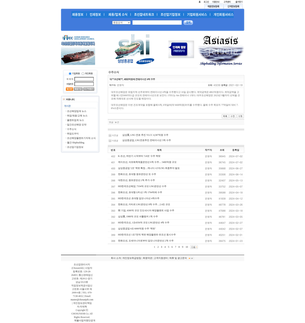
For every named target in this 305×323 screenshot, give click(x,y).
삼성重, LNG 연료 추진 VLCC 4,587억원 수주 (145, 135)
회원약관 (147, 258)
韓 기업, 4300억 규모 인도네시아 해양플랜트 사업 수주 (146, 210)
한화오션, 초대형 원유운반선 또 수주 (137, 174)
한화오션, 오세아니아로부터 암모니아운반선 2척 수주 (146, 240)
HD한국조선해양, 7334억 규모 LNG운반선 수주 (142, 186)
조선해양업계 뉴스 (76, 111)
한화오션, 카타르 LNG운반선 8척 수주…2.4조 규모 (144, 204)
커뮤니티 (70, 99)
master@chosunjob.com (82, 299)
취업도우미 (73, 133)
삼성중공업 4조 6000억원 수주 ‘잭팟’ (137, 228)
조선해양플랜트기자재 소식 (81, 138)
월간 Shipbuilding (75, 142)
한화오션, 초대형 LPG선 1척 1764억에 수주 (140, 192)
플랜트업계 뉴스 (75, 120)
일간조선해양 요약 (76, 124)
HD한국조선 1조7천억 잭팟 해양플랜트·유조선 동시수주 (147, 234)
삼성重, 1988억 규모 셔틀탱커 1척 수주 (138, 216)
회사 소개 (116, 258)
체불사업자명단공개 (84, 320)
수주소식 (71, 129)
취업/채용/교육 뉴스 (77, 115)
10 (187, 247)
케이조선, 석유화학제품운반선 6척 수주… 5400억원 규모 (147, 162)
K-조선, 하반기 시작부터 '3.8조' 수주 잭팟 (139, 156)
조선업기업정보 (75, 147)
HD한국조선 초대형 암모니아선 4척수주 (138, 198)
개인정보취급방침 (131, 258)
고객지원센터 (161, 258)
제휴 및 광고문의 (178, 258)
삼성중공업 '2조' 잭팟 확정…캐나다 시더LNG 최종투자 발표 (149, 168)
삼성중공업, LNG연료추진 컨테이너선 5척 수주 (146, 140)
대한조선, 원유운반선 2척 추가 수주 (136, 180)
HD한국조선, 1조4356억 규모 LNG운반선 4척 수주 (144, 222)
